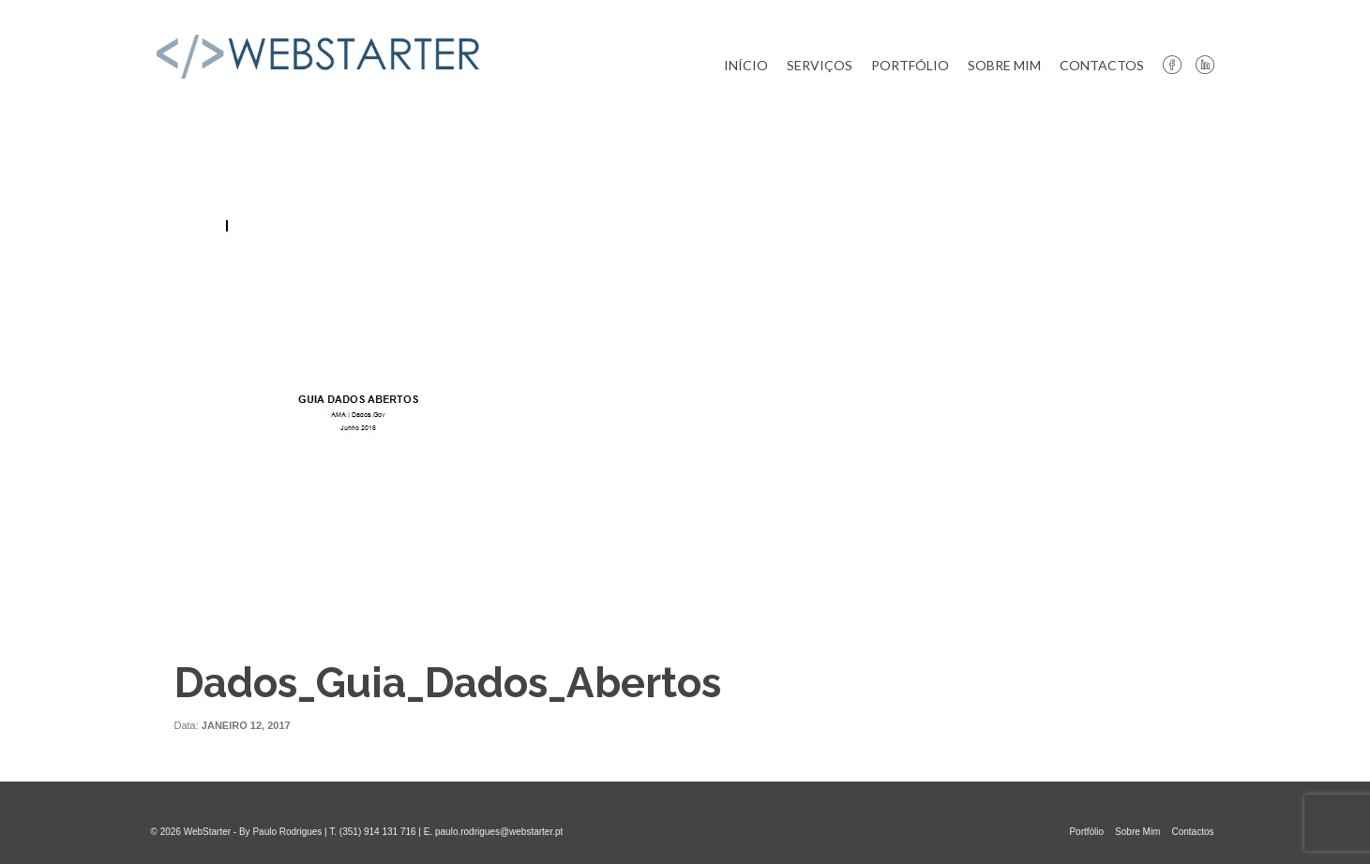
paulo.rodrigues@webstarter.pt (499, 832)
